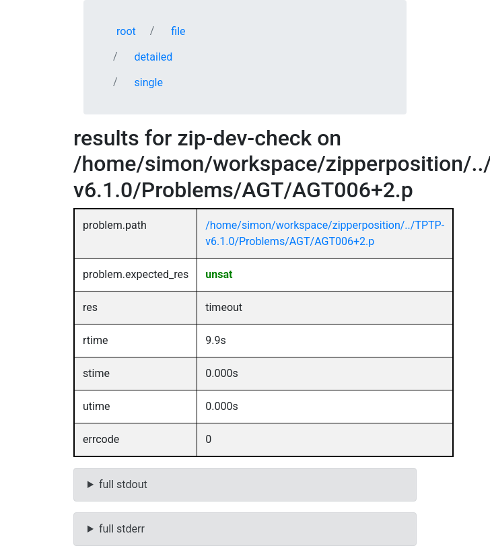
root (126, 31)
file (178, 31)
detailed (154, 56)
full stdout (123, 484)
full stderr (122, 528)
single (149, 82)
